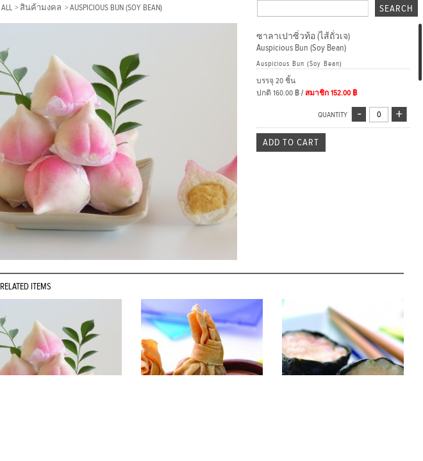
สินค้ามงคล (41, 8)
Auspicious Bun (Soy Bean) (116, 8)
